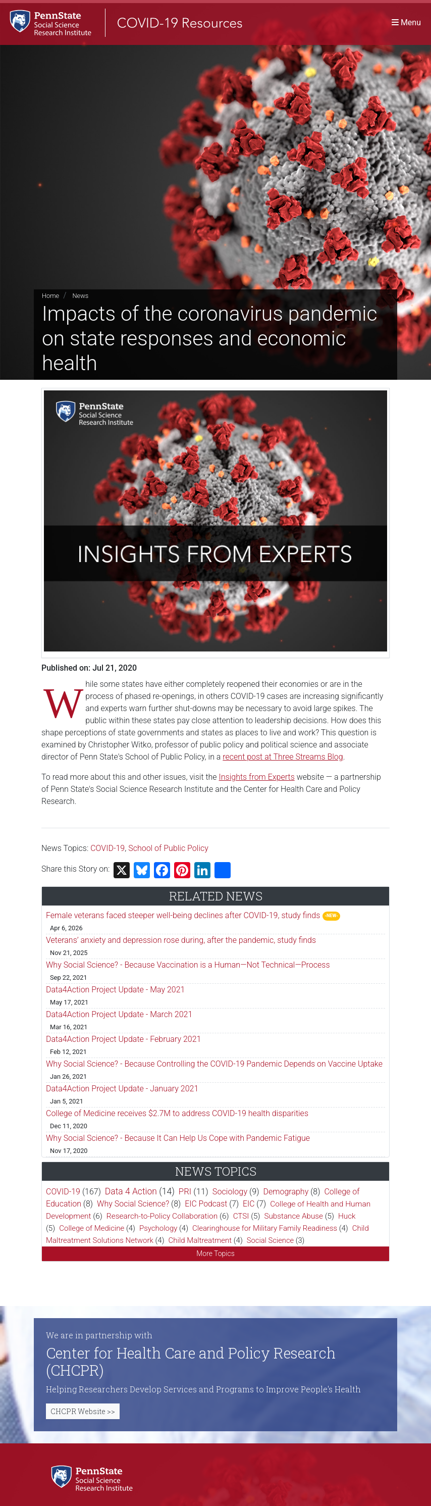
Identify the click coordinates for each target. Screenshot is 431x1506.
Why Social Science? (133, 1204)
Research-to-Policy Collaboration (162, 1216)
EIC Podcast (206, 1204)
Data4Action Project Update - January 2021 (122, 1088)
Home (50, 295)
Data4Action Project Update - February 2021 (123, 1039)
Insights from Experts (257, 777)
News (80, 295)
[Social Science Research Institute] (93, 1477)
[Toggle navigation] (406, 22)
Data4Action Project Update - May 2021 (115, 989)
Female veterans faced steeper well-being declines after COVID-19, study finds (183, 915)
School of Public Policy (168, 848)
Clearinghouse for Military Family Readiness (264, 1228)
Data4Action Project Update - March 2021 (119, 1014)
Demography (286, 1191)
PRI (185, 1191)
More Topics (215, 1253)
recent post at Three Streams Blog (283, 757)
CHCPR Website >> (82, 1411)
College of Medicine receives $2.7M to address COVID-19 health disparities (177, 1113)
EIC (248, 1204)
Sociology (229, 1191)
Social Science (270, 1240)
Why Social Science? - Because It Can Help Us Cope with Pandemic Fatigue (178, 1138)
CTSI (241, 1216)
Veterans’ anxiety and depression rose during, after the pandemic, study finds (181, 940)
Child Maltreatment (200, 1240)
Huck (347, 1216)
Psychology (158, 1228)
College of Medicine (91, 1228)
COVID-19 (107, 848)
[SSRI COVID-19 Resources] (121, 22)
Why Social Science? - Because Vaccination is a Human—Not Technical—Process (188, 965)
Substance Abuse (293, 1216)
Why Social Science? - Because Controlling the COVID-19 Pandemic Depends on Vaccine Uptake (214, 1064)
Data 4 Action (131, 1191)
